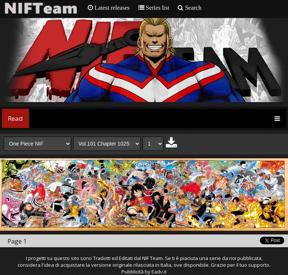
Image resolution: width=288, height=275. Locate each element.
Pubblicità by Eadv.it (144, 271)
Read (15, 118)
